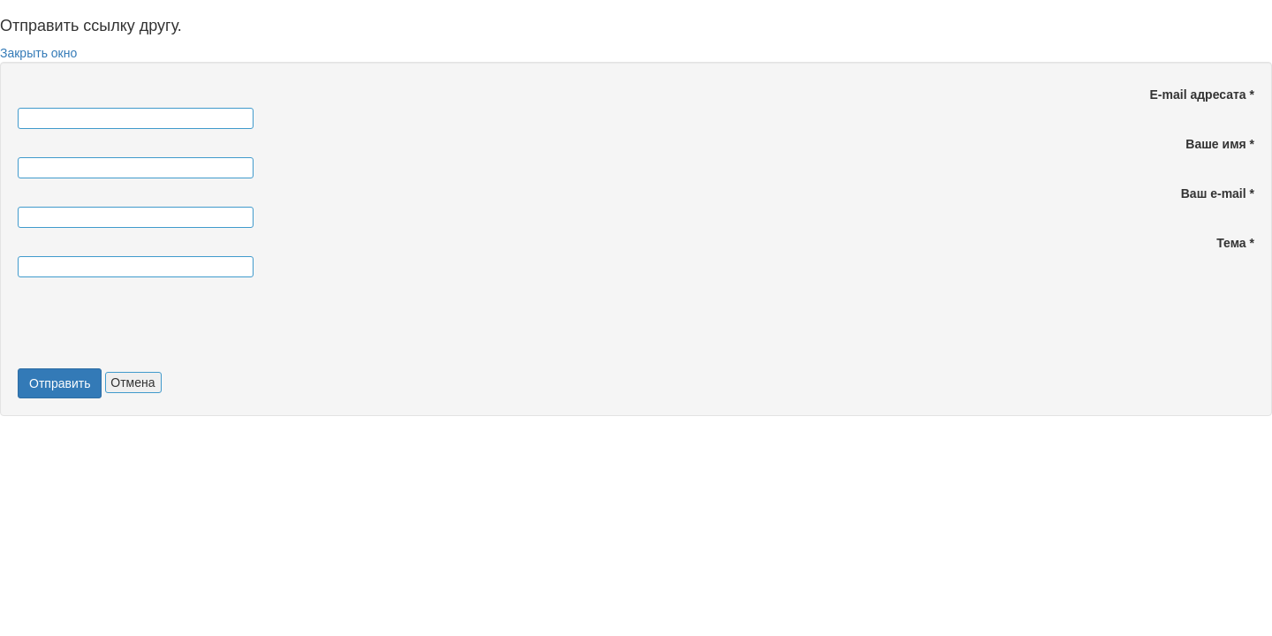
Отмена (132, 382)
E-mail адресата (1202, 94)
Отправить (59, 383)
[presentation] (153, 325)
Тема (1235, 243)
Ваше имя (1219, 144)
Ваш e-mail (1217, 193)
